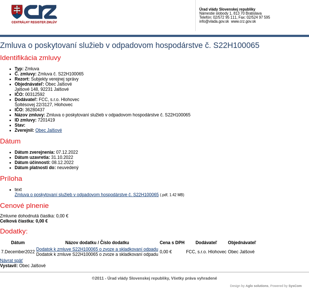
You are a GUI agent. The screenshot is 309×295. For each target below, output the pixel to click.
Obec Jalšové (48, 130)
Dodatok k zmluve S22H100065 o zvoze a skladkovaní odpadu (97, 249)
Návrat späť (11, 260)
